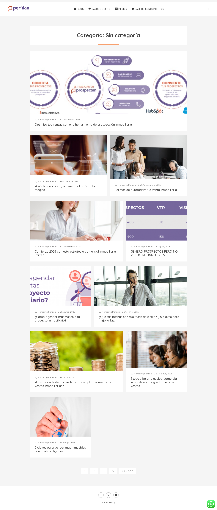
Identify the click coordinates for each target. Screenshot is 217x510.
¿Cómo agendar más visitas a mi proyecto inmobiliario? (57, 318)
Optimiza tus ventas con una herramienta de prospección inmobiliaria (83, 124)
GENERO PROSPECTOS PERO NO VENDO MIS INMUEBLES (154, 253)
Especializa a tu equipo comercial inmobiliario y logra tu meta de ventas (154, 382)
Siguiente (127, 471)
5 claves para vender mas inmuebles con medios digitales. (60, 449)
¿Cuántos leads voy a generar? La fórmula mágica (65, 188)
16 (113, 471)
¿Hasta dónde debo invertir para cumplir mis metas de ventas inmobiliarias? (73, 384)
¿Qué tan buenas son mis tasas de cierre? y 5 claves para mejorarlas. (139, 318)
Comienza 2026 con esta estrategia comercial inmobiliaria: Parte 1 (75, 253)
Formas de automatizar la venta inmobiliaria (146, 190)
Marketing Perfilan (47, 119)
